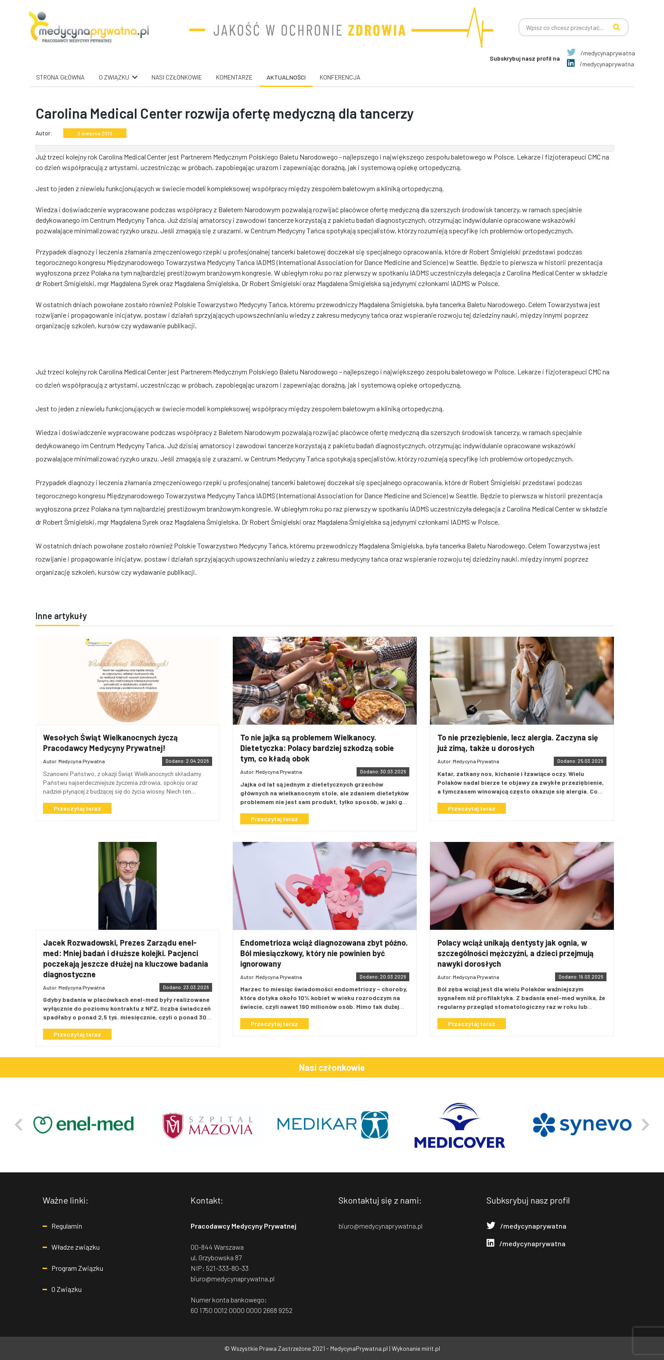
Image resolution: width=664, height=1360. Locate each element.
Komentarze (234, 77)
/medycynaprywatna (601, 53)
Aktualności (286, 77)
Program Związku (77, 1268)
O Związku (66, 1289)
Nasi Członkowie (177, 77)
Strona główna (60, 77)
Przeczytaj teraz (77, 808)
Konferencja (340, 77)
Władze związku (75, 1247)
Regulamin (66, 1226)
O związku (114, 77)
